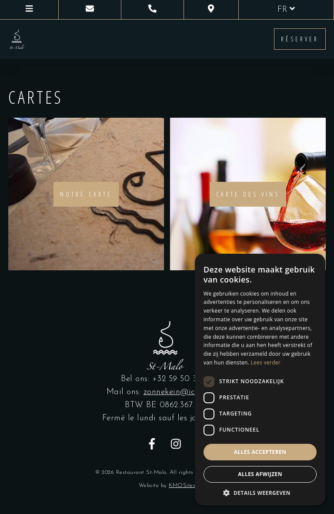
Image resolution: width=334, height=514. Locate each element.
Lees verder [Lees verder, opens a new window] (266, 362)
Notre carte (86, 194)
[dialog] (260, 379)
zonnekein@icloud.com (186, 392)
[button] (260, 492)
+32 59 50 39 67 (183, 379)
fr (286, 9)
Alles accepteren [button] (260, 452)
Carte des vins (248, 194)
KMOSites (182, 485)
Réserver (300, 39)
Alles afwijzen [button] (260, 474)
